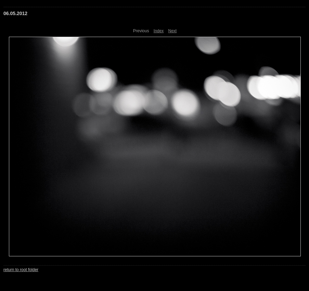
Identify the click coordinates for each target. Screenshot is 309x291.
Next (172, 30)
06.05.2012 (15, 13)
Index (159, 30)
